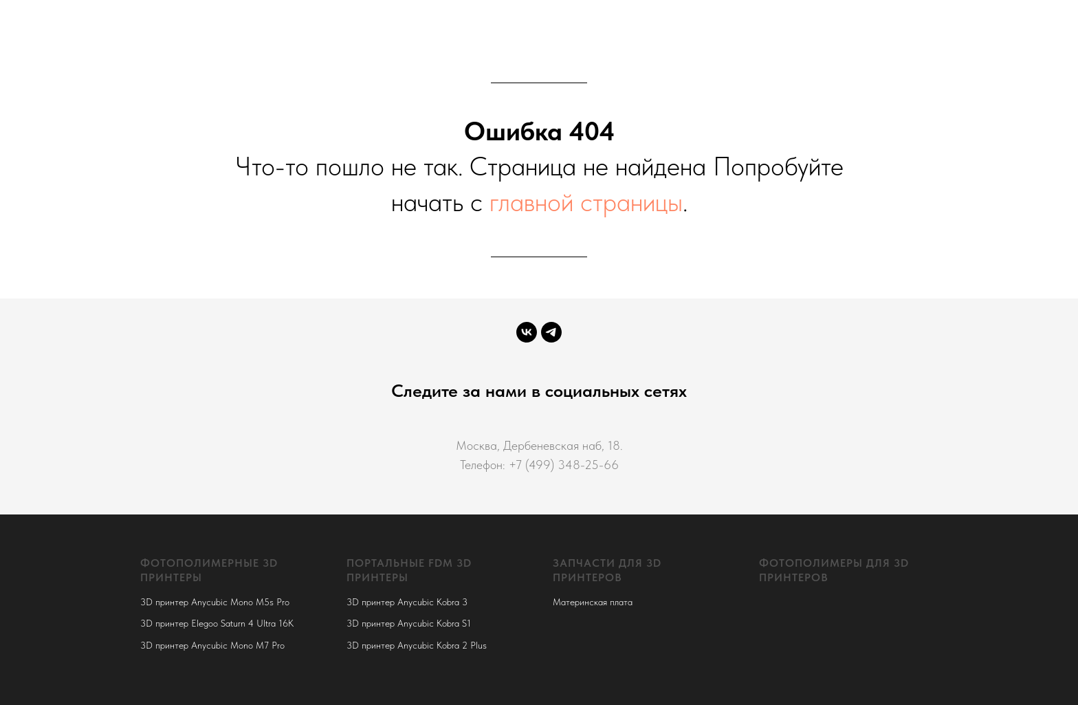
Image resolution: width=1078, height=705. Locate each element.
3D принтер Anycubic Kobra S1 (408, 623)
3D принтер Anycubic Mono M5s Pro (214, 601)
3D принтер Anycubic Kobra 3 (407, 601)
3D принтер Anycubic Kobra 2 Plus (416, 645)
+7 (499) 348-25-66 (564, 464)
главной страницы (586, 201)
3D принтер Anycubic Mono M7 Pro (212, 645)
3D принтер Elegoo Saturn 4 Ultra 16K (217, 623)
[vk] (526, 332)
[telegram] (551, 332)
